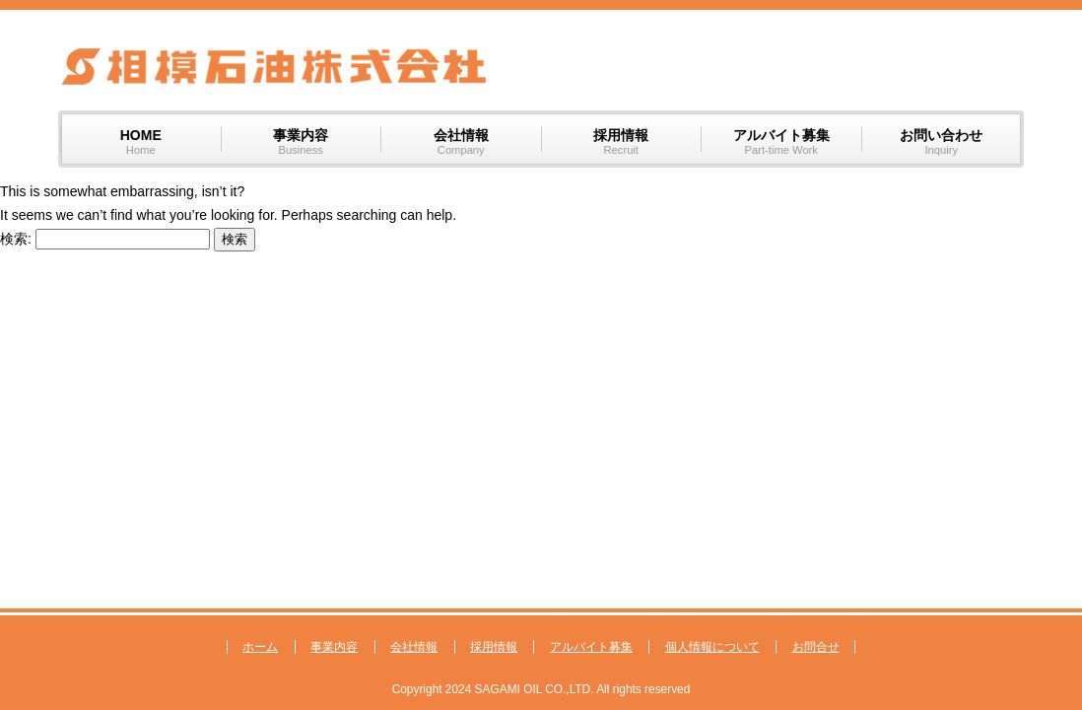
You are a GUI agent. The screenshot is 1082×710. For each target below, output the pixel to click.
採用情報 (493, 647)
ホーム (260, 647)
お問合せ (816, 647)
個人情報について (712, 647)
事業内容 (334, 647)
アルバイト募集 (591, 647)
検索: (16, 239)
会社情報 (414, 647)
